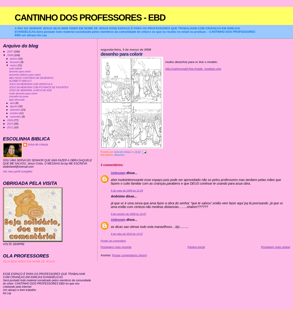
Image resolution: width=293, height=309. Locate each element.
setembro (15, 109)
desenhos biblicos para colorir (25, 75)
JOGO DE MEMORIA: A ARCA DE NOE (30, 90)
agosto (14, 106)
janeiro (14, 58)
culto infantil (15, 68)
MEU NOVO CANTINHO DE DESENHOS (31, 78)
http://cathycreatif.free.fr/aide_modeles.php (193, 69)
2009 (10, 120)
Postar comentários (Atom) (129, 255)
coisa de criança (38, 144)
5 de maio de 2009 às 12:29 (127, 190)
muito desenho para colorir (23, 93)
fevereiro (15, 62)
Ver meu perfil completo (18, 171)
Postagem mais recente (115, 247)
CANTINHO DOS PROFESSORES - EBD (90, 17)
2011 (10, 127)
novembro (16, 116)
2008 (10, 55)
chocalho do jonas (18, 96)
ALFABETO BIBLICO (20, 81)
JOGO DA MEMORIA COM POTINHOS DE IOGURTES (38, 87)
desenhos (119, 155)
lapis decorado (17, 99)
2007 (10, 51)
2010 (10, 123)
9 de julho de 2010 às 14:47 (127, 233)
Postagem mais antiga (275, 247)
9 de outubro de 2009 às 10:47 (128, 214)
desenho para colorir (20, 71)
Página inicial (196, 247)
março (14, 65)
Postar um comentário (113, 240)
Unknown (118, 173)
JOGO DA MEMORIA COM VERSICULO (31, 84)
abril (12, 103)
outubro (14, 113)
